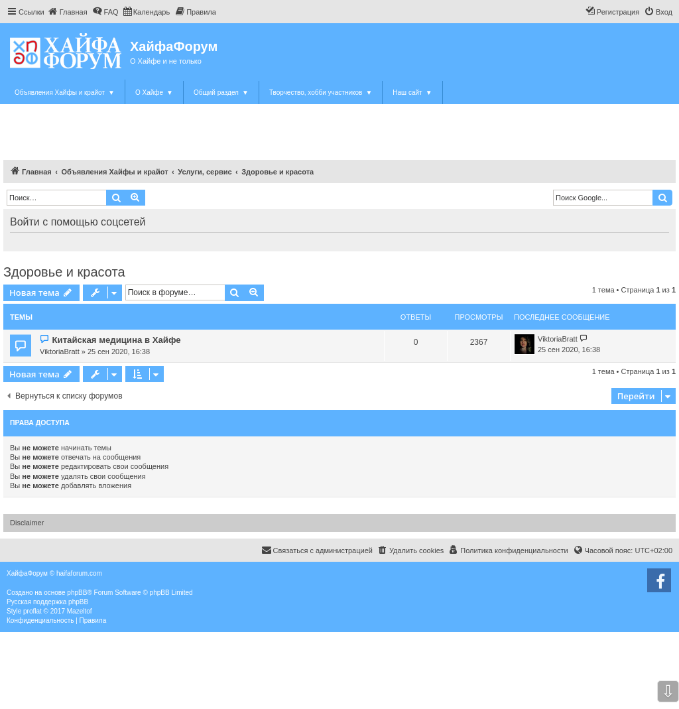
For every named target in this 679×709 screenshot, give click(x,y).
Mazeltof (79, 611)
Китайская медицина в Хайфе (116, 340)
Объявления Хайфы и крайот (65, 92)
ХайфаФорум (173, 46)
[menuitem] (68, 12)
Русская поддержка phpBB (47, 602)
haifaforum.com (79, 573)
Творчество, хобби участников (320, 92)
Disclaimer (27, 523)
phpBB (77, 592)
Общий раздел (221, 92)
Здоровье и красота (64, 272)
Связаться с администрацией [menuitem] (317, 549)
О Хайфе (154, 92)
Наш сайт (412, 92)
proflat (32, 611)
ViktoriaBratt (60, 351)
